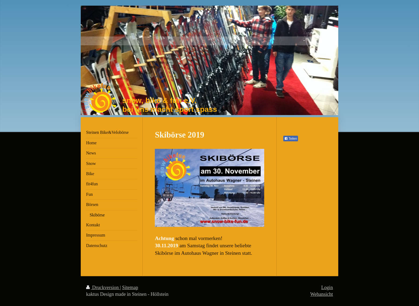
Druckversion (103, 287)
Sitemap (130, 287)
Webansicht (321, 294)
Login (327, 287)
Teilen (290, 139)
